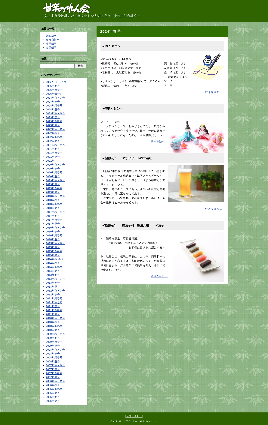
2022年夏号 (53, 140)
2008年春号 (53, 353)
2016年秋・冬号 (55, 227)
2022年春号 (53, 133)
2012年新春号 (54, 298)
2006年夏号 (53, 392)
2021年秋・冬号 (55, 144)
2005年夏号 (53, 400)
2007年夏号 (53, 377)
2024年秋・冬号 (55, 97)
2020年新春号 (54, 172)
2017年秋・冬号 (55, 211)
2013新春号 (53, 274)
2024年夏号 (53, 109)
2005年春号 (53, 396)
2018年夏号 (53, 207)
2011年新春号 (54, 310)
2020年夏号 (53, 176)
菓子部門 (51, 43)
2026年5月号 (53, 93)
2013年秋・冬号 (55, 278)
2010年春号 (53, 322)
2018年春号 (53, 200)
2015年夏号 (53, 255)
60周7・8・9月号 (56, 81)
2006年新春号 (54, 389)
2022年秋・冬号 (55, 129)
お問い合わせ (134, 416)
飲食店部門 (52, 39)
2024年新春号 (54, 105)
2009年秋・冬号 (55, 333)
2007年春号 (53, 369)
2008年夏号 (53, 361)
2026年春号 (53, 85)
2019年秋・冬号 (55, 180)
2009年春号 (53, 337)
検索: (44, 58)
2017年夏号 (53, 223)
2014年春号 (53, 263)
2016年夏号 (53, 239)
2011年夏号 (53, 314)
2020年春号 (53, 168)
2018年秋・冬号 (55, 196)
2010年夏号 (53, 329)
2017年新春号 (54, 219)
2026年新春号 (54, 89)
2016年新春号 (54, 235)
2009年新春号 (54, 341)
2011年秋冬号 (54, 302)
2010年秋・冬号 (55, 318)
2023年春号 (53, 117)
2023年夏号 (53, 125)
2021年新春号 (54, 152)
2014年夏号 (53, 270)
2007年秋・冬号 (55, 365)
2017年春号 (53, 215)
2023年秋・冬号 (55, 113)
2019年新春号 (54, 188)
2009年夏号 (53, 345)
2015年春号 (53, 247)
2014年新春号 (54, 266)
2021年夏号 (53, 156)
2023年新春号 (54, 121)
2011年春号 (53, 306)
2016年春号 (53, 231)
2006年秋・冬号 (55, 381)
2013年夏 (51, 286)
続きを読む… (213, 92)
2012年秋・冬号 (55, 290)
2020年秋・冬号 (55, 164)
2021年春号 (53, 148)
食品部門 (51, 47)
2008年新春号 (54, 357)
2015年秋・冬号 (55, 243)
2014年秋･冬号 (55, 259)
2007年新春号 (54, 373)
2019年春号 (53, 184)
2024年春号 (53, 101)
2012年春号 (53, 294)
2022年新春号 (54, 137)
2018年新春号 (54, 203)
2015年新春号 (54, 251)
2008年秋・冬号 (55, 349)
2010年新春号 (54, 326)
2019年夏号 (53, 192)
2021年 (50, 160)
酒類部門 (51, 35)
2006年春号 (53, 385)
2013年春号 (53, 282)
